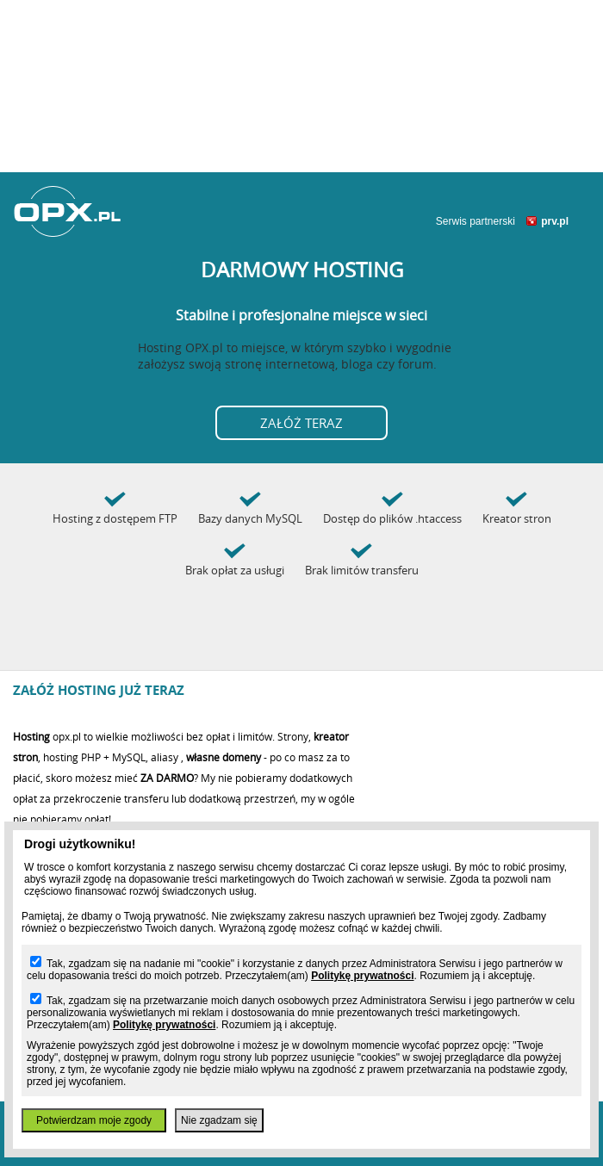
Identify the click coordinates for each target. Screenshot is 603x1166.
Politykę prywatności (362, 976)
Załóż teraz (301, 422)
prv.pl (555, 221)
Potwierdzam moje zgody (94, 1120)
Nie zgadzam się (219, 1120)
